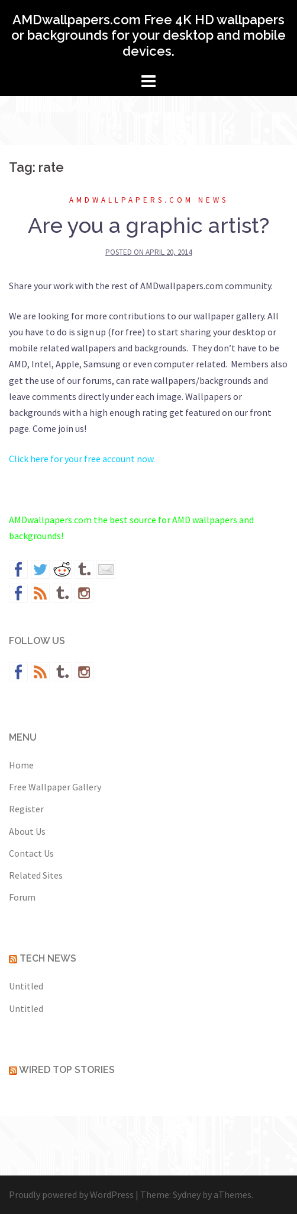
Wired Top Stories (67, 1069)
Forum (22, 897)
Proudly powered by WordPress (71, 1194)
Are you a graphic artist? (148, 225)
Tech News (48, 958)
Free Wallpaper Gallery (55, 787)
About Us (27, 831)
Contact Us (31, 853)
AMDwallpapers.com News (148, 200)
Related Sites (36, 875)
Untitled (26, 986)
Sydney (187, 1194)
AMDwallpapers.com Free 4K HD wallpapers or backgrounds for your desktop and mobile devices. (148, 35)
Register (26, 809)
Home (21, 765)
